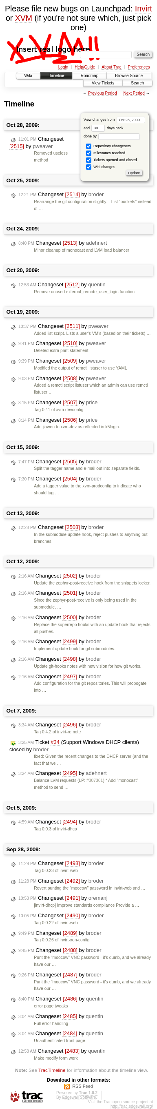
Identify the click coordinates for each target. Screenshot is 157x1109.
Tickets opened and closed (111, 160)
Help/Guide (85, 67)
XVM (23, 17)
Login (63, 67)
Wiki (28, 75)
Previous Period (102, 93)
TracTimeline (52, 1070)
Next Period (133, 93)
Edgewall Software (79, 1097)
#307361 (94, 780)
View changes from (114, 119)
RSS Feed (82, 1086)
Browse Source (129, 75)
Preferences (139, 67)
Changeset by (36, 143)
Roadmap (89, 75)
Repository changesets (108, 146)
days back (107, 128)
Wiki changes (100, 167)
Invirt (143, 8)
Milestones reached (105, 153)
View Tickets (103, 83)
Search (137, 83)
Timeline (56, 75)
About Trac (111, 67)
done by (112, 136)
